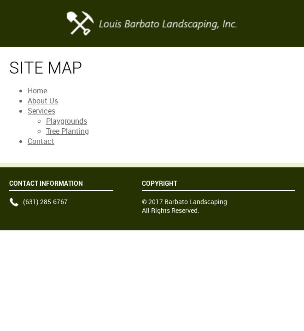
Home (37, 91)
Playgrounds (66, 121)
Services (41, 111)
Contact (41, 141)
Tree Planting (67, 131)
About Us (43, 101)
